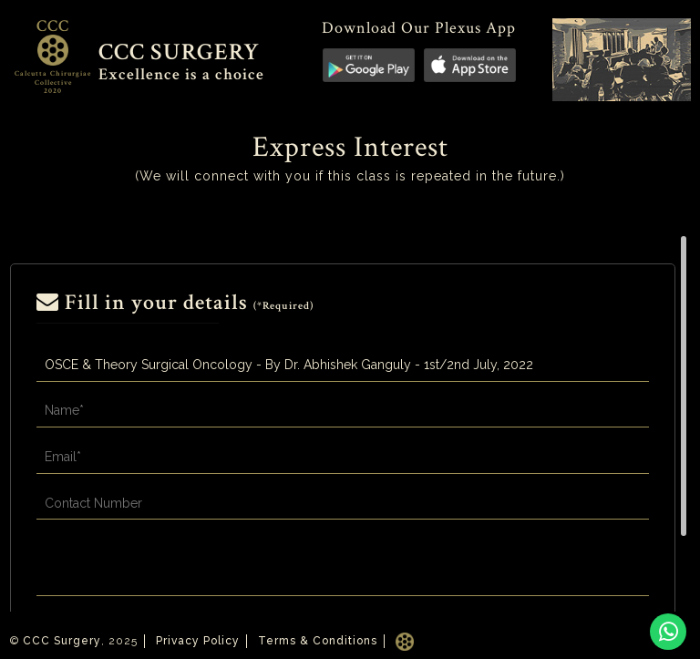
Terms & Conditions (317, 640)
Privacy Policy (198, 640)
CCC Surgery (62, 640)
